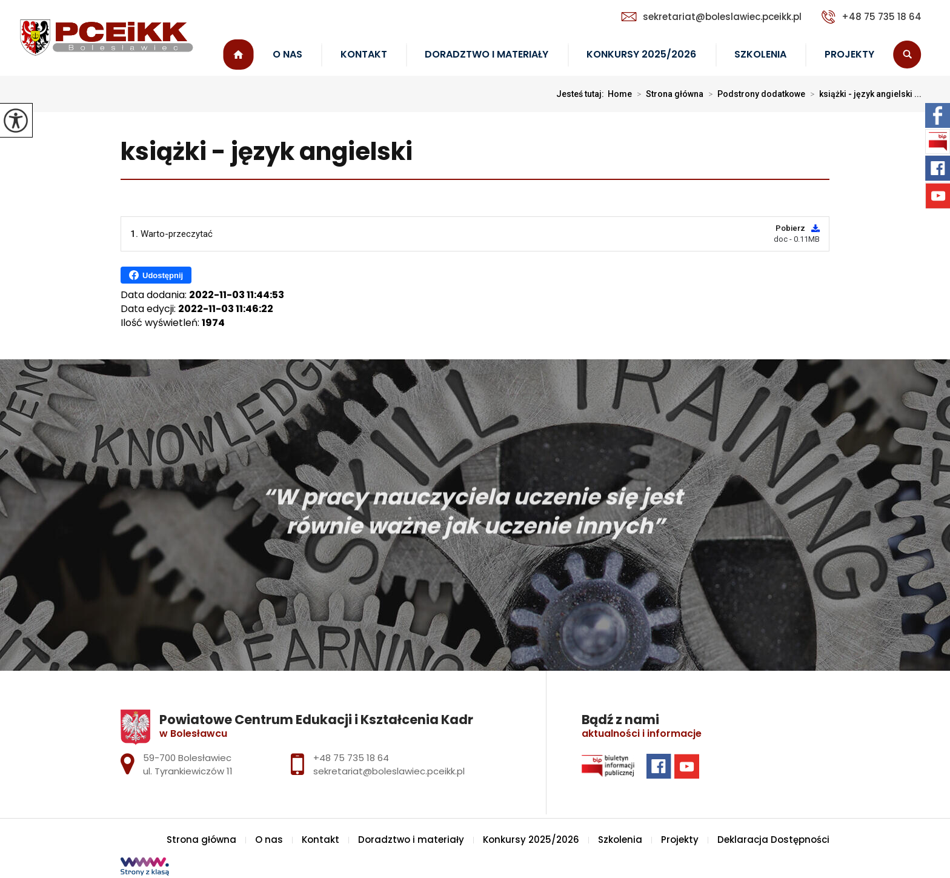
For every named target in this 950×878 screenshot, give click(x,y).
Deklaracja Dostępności (773, 839)
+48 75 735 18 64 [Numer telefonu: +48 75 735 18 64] (351, 757)
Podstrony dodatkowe (754, 94)
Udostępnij (156, 275)
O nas (287, 54)
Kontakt (363, 54)
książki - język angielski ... (863, 94)
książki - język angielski (267, 152)
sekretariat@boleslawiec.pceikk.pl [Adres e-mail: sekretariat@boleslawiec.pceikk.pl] (389, 771)
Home (620, 94)
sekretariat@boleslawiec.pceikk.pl (711, 16)
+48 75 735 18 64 (872, 17)
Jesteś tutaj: (582, 94)
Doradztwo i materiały (486, 54)
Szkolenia (760, 54)
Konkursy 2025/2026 (641, 54)
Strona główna (238, 54)
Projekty (849, 54)
